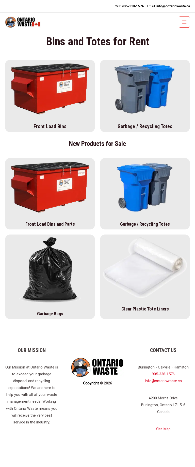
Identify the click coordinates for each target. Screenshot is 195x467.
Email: (168, 6)
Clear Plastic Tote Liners (145, 325)
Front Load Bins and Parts (50, 240)
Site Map (163, 445)
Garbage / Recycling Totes (145, 143)
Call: (129, 6)
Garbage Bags (50, 330)
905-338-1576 (163, 390)
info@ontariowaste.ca (163, 397)
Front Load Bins (50, 143)
